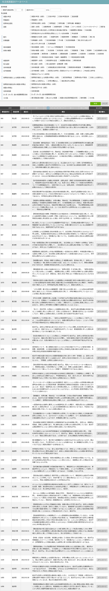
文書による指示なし (38, 81)
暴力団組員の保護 (38, 98)
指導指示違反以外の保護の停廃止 (14, 84)
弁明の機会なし (53, 81)
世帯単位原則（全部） (39, 23)
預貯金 (103, 27)
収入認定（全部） (38, 64)
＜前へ (36, 108)
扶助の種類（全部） (38, 50)
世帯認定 (53, 23)
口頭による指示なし (96, 77)
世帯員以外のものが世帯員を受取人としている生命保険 (50, 33)
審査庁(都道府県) (8, 10)
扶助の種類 (7, 50)
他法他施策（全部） (38, 47)
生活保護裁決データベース (15, 2)
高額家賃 (75, 50)
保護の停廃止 (7, 88)
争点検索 (4, 13)
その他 (5, 98)
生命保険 (88, 30)
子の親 (61, 40)
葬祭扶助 (35, 57)
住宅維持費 (35, 54)
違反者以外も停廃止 (68, 81)
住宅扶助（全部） (63, 50)
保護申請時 (55, 37)
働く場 (92, 37)
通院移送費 (64, 54)
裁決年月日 (30, 10)
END (86, 108)
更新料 (89, 50)
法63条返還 (7, 67)
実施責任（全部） (38, 20)
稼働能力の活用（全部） (40, 37)
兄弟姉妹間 (52, 43)
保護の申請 (7, 16)
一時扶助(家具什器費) (77, 57)
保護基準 (6, 60)
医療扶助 (54, 54)
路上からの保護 (52, 98)
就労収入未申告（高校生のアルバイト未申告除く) (65, 71)
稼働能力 (75, 37)
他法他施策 (7, 47)
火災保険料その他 (101, 50)
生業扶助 (92, 54)
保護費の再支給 (65, 60)
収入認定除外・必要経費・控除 (57, 64)
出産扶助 (101, 54)
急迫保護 (75, 16)
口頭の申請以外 (64, 16)
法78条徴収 (7, 71)
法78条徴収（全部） (38, 71)
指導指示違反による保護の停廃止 (14, 77)
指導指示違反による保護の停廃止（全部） (46, 77)
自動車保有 (47, 27)
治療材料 (74, 54)
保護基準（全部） (38, 60)
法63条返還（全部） (38, 67)
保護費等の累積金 (76, 30)
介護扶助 (83, 54)
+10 (81, 108)
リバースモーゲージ (91, 27)
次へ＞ (72, 108)
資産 (4, 27)
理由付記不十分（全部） (40, 87)
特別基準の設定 (52, 60)
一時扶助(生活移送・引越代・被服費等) (54, 57)
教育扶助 (45, 54)
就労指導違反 (67, 77)
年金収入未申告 (90, 71)
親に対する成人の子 (85, 40)
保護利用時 (65, 37)
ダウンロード (102, 118)
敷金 (82, 50)
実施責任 (6, 20)
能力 (4, 37)
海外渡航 (84, 98)
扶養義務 (6, 40)
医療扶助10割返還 (75, 67)
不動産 (67, 27)
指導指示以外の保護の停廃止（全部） (44, 84)
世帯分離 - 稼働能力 (74, 23)
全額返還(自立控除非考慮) (57, 67)
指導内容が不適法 (81, 77)
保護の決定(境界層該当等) (68, 98)
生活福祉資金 (70, 47)
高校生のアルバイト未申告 (40, 74)
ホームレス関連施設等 (55, 47)
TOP (22, 108)
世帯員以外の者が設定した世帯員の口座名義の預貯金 (49, 30)
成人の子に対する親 (38, 43)
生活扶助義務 (70, 40)
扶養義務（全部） (38, 40)
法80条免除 (7, 91)
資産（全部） (36, 27)
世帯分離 (62, 23)
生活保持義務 (51, 40)
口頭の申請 (52, 16)
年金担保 (75, 33)
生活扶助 (51, 50)
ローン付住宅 (76, 27)
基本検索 (4, 7)
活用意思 (84, 37)
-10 (28, 108)
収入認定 (6, 64)
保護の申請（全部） (38, 16)
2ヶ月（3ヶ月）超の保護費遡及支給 (15, 94)
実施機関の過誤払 (90, 67)
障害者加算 (77, 60)
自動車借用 (58, 27)
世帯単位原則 (7, 23)
